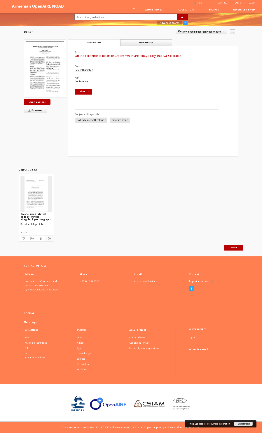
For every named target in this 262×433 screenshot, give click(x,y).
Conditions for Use (139, 342)
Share (238, 2)
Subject (81, 358)
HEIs (27, 337)
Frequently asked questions (144, 348)
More (234, 247)
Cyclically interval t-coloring (91, 120)
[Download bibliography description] (31, 238)
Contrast (222, 2)
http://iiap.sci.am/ (199, 281)
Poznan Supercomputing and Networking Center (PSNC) (167, 427)
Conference (81, 81)
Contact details (137, 337)
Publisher (82, 369)
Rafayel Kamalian (84, 70)
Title (79, 337)
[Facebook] (191, 288)
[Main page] (134, 10)
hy (200, 3)
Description (83, 364)
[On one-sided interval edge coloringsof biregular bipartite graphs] (36, 194)
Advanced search (169, 22)
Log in (191, 337)
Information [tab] (146, 42)
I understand (243, 424)
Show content (37, 101)
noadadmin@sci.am (145, 281)
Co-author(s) (83, 353)
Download (34, 110)
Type (79, 348)
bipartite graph (120, 120)
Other (28, 348)
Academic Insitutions (36, 342)
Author (80, 342)
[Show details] (49, 238)
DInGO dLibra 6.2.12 (98, 427)
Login (252, 2)
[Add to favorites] (232, 31)
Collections (186, 9)
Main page (30, 322)
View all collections (35, 357)
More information (221, 424)
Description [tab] (94, 42)
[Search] (182, 17)
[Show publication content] (40, 238)
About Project (154, 9)
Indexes (214, 9)
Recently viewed (244, 9)
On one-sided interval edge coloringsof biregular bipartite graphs (36, 216)
